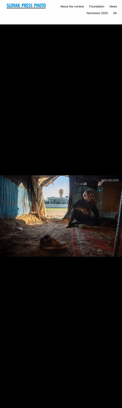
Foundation (96, 6)
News (113, 6)
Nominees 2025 (97, 13)
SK (115, 13)
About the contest (72, 6)
